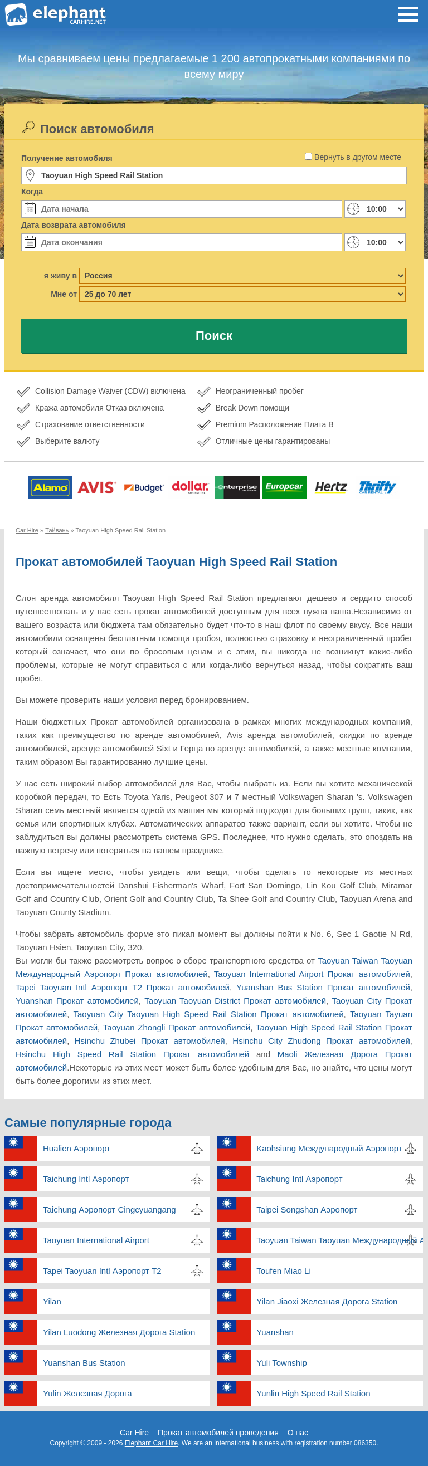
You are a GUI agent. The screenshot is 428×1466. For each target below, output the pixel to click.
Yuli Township (281, 1362)
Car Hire (134, 1432)
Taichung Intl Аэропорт (86, 1179)
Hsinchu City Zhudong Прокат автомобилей (321, 1040)
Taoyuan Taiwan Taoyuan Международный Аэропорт (339, 1240)
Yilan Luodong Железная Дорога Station (119, 1332)
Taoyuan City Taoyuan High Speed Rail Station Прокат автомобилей (209, 1014)
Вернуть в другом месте (357, 157)
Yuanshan (275, 1332)
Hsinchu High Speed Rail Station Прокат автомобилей (132, 1054)
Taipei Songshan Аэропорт (306, 1209)
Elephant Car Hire (151, 1443)
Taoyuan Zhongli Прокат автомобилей (176, 1027)
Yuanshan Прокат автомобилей (77, 1000)
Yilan (52, 1301)
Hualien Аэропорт (76, 1148)
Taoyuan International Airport (96, 1240)
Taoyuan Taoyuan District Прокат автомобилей (235, 1000)
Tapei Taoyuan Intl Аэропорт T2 (102, 1271)
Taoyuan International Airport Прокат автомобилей (312, 974)
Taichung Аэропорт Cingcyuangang (109, 1209)
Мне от (64, 294)
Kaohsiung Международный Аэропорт (329, 1148)
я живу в (60, 275)
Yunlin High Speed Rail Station (313, 1393)
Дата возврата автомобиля (73, 225)
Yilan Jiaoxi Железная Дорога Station (326, 1301)
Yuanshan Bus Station (84, 1362)
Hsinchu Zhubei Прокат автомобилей (150, 1040)
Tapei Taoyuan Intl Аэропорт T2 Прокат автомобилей (123, 987)
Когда (32, 191)
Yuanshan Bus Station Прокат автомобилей (323, 987)
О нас (298, 1432)
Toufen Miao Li (283, 1271)
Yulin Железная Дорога (87, 1393)
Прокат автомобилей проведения (218, 1432)
